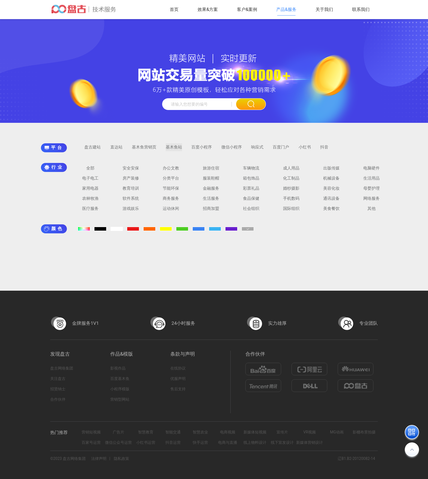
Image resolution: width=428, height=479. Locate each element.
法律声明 (98, 458)
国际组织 (291, 211)
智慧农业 (200, 432)
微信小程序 (231, 149)
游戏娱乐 (131, 211)
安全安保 (131, 170)
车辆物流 (251, 170)
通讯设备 (331, 201)
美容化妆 (331, 191)
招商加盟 (211, 211)
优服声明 (178, 378)
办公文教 (171, 170)
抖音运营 (173, 442)
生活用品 (371, 180)
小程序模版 (119, 389)
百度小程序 (201, 149)
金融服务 (211, 191)
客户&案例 (247, 9)
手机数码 (291, 201)
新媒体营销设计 (309, 442)
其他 (371, 211)
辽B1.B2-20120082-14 (356, 458)
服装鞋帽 (211, 180)
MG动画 (337, 432)
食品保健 (251, 201)
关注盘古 (58, 378)
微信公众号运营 (118, 442)
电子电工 (90, 180)
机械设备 (331, 180)
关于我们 (324, 9)
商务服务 (171, 201)
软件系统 (131, 201)
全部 (90, 170)
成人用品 (291, 170)
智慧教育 (145, 432)
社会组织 (251, 211)
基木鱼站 (174, 149)
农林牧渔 (90, 201)
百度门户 (281, 149)
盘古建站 (92, 149)
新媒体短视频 (254, 432)
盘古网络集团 (61, 368)
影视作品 (118, 368)
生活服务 (211, 201)
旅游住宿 (211, 170)
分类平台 (171, 180)
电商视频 (227, 432)
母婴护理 (371, 191)
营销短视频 (91, 432)
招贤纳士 (58, 389)
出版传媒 (331, 170)
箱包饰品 (251, 180)
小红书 (305, 149)
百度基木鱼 (119, 378)
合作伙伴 (58, 399)
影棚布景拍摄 (364, 432)
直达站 (116, 149)
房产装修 (131, 180)
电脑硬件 (371, 170)
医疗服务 (90, 211)
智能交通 (173, 432)
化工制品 (291, 180)
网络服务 (371, 201)
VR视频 (309, 432)
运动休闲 (171, 211)
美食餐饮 (331, 211)
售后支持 (178, 389)
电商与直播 (227, 442)
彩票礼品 (251, 191)
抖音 (324, 149)
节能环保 (171, 191)
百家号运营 (91, 442)
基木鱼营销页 (144, 149)
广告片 (118, 432)
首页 (174, 9)
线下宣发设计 (282, 442)
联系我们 (361, 9)
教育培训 (131, 191)
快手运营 (200, 442)
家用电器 (90, 191)
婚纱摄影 (291, 191)
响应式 (257, 149)
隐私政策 (121, 458)
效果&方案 (208, 9)
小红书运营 (145, 442)
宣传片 (282, 432)
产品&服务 (286, 9)
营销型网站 (119, 399)
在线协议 (178, 368)
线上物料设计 (254, 442)
